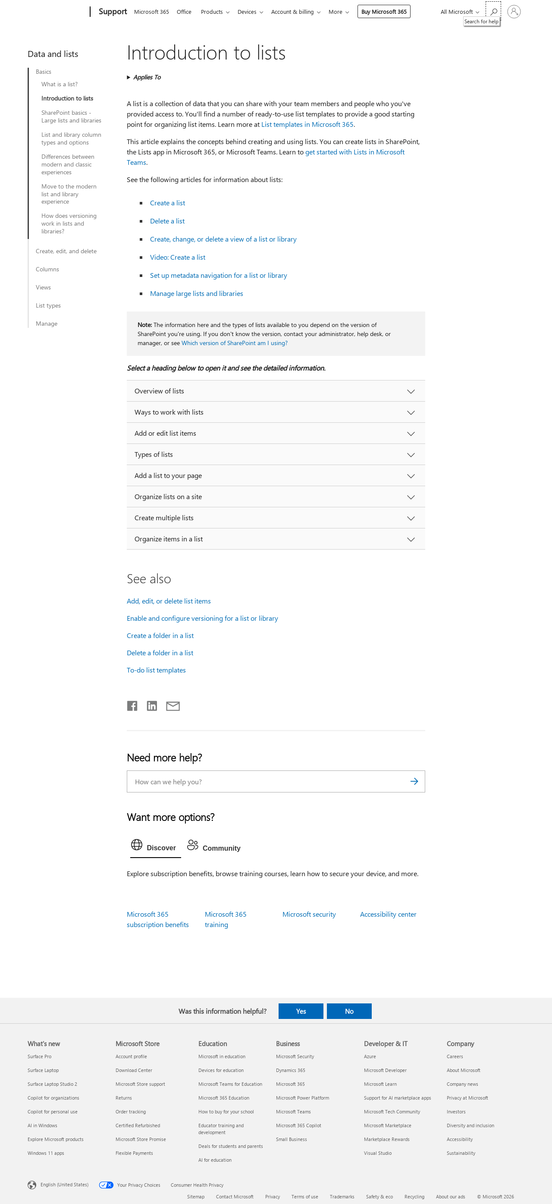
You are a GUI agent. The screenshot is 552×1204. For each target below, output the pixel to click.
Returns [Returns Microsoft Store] (124, 1097)
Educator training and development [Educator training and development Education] (221, 1128)
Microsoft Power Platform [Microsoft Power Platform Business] (302, 1097)
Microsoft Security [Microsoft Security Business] (295, 1056)
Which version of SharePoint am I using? (235, 343)
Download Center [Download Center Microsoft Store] (134, 1070)
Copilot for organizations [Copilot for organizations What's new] (53, 1097)
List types (48, 305)
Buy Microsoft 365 (392, 11)
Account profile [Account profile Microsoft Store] (131, 1056)
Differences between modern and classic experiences (67, 164)
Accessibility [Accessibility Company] (460, 1139)
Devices (252, 11)
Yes (301, 1011)
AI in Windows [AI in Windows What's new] (42, 1125)
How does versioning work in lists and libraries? (69, 223)
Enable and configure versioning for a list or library (202, 617)
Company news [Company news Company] (462, 1084)
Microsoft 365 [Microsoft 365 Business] (290, 1084)
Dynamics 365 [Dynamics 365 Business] (290, 1070)
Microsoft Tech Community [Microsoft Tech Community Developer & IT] (392, 1111)
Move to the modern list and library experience (69, 194)
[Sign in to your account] (514, 11)
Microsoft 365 (151, 11)
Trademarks (342, 1196)
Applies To (146, 77)
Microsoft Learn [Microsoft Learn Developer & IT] (380, 1084)
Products (215, 11)
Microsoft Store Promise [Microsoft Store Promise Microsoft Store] (141, 1139)
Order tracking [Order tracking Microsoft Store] (131, 1111)
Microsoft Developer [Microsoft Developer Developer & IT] (385, 1070)
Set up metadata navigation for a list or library (218, 275)
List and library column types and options (71, 138)
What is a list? (59, 84)
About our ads (450, 1196)
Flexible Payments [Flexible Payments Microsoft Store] (134, 1153)
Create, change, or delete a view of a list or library (223, 238)
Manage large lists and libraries (196, 293)
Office (186, 11)
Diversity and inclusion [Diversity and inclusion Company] (470, 1125)
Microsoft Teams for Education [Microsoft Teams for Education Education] (230, 1084)
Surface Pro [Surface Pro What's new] (39, 1056)
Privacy (272, 1196)
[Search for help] (493, 11)
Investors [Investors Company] (456, 1111)
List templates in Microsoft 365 (307, 124)
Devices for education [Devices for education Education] (221, 1070)
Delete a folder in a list (160, 652)
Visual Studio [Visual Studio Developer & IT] (378, 1153)
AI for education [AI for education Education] (215, 1160)
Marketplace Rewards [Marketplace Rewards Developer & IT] (387, 1139)
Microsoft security (309, 913)
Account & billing (299, 11)
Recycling (414, 1196)
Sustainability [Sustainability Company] (461, 1153)
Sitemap (195, 1196)
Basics (43, 71)
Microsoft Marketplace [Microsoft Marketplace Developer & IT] (387, 1125)
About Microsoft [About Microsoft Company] (463, 1070)
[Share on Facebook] (133, 704)
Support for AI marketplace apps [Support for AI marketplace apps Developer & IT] (397, 1097)
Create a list (167, 202)
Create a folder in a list (160, 635)
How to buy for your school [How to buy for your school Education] (226, 1111)
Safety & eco (379, 1196)
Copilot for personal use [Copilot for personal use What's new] (53, 1111)
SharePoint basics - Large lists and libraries (71, 116)
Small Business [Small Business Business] (291, 1139)
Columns (47, 269)
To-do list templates (156, 669)
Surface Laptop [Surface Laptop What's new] (43, 1070)
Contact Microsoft (235, 1196)
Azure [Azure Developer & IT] (370, 1056)
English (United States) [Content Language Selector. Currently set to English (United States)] (64, 1184)
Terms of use (305, 1196)
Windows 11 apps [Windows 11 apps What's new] (46, 1153)
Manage (46, 323)
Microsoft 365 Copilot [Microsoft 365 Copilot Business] (298, 1125)
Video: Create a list (177, 256)
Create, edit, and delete (66, 251)
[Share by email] (169, 704)
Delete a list (167, 220)
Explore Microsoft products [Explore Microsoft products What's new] (56, 1139)
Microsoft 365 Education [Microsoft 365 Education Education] (223, 1097)
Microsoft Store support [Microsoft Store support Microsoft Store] (140, 1084)
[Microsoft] (57, 12)
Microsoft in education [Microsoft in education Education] (221, 1056)
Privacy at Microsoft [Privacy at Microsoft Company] (467, 1097)
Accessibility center (388, 913)
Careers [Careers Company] (455, 1056)
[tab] (155, 847)
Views (43, 287)
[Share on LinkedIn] (148, 704)
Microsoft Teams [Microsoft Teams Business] (293, 1111)
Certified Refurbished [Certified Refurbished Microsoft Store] (138, 1125)
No (349, 1011)
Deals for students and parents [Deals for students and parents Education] (230, 1146)
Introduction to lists (67, 98)
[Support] (111, 12)
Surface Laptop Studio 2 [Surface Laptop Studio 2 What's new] (52, 1084)
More (344, 11)
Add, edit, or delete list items (169, 600)
